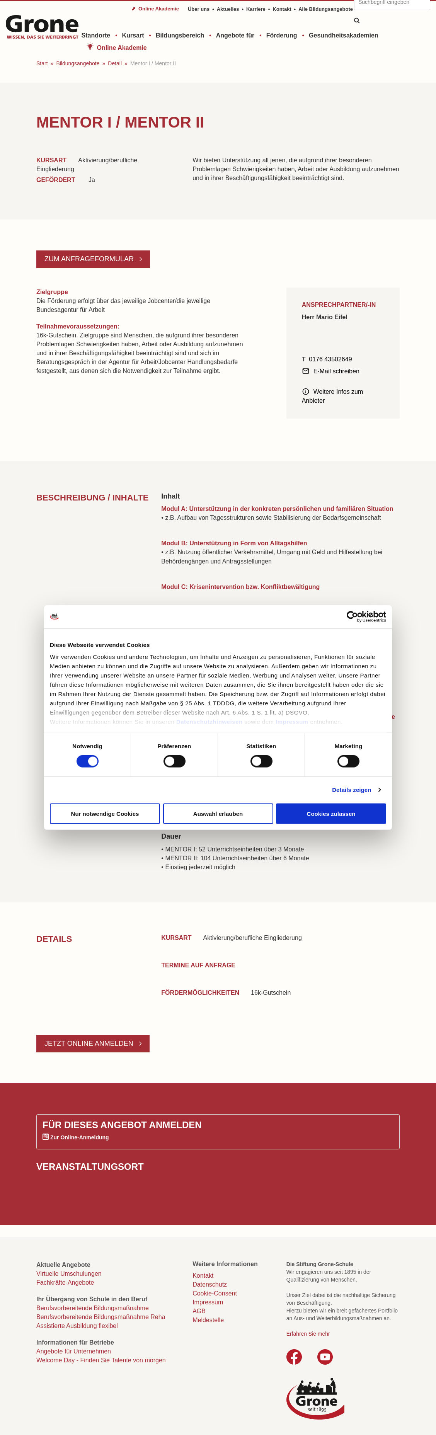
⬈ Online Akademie (155, 9)
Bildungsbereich (180, 35)
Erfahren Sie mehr (308, 1334)
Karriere (256, 9)
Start (42, 63)
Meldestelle (208, 1320)
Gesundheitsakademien (343, 35)
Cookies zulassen (331, 813)
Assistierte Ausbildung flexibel (77, 1326)
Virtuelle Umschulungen (69, 1273)
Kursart (133, 35)
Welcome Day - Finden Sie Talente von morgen (101, 1360)
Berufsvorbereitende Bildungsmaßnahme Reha (100, 1317)
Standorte (96, 35)
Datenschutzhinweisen (209, 721)
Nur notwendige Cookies (105, 813)
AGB (199, 1311)
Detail (115, 63)
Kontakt (281, 9)
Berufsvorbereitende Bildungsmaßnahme (92, 1308)
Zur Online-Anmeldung (79, 1137)
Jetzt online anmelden (89, 1043)
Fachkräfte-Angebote (65, 1282)
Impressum (292, 721)
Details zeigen (351, 789)
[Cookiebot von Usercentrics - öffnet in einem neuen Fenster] (352, 616)
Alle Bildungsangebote (325, 9)
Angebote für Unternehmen (73, 1351)
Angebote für (235, 35)
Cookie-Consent (214, 1293)
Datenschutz (209, 1284)
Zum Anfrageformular (90, 259)
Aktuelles (228, 9)
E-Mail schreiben (336, 371)
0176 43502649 (330, 359)
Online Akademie (122, 47)
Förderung (281, 35)
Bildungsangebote (77, 63)
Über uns (198, 9)
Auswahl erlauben (218, 813)
